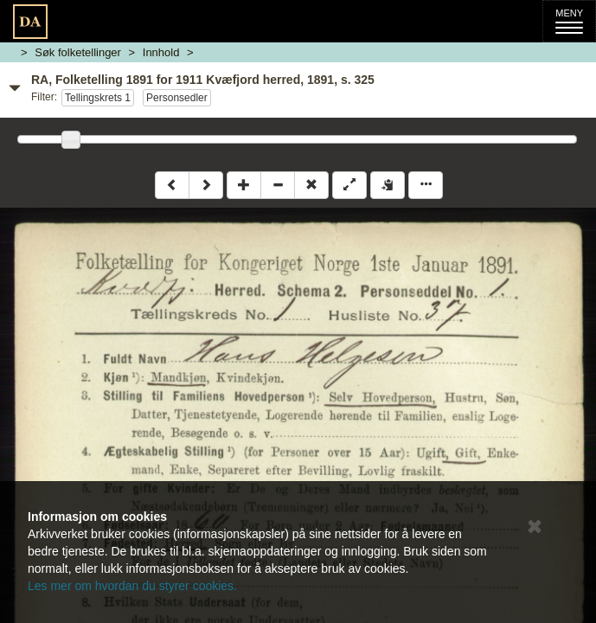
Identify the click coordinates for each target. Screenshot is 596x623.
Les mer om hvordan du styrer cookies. (132, 586)
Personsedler (177, 98)
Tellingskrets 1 (98, 98)
